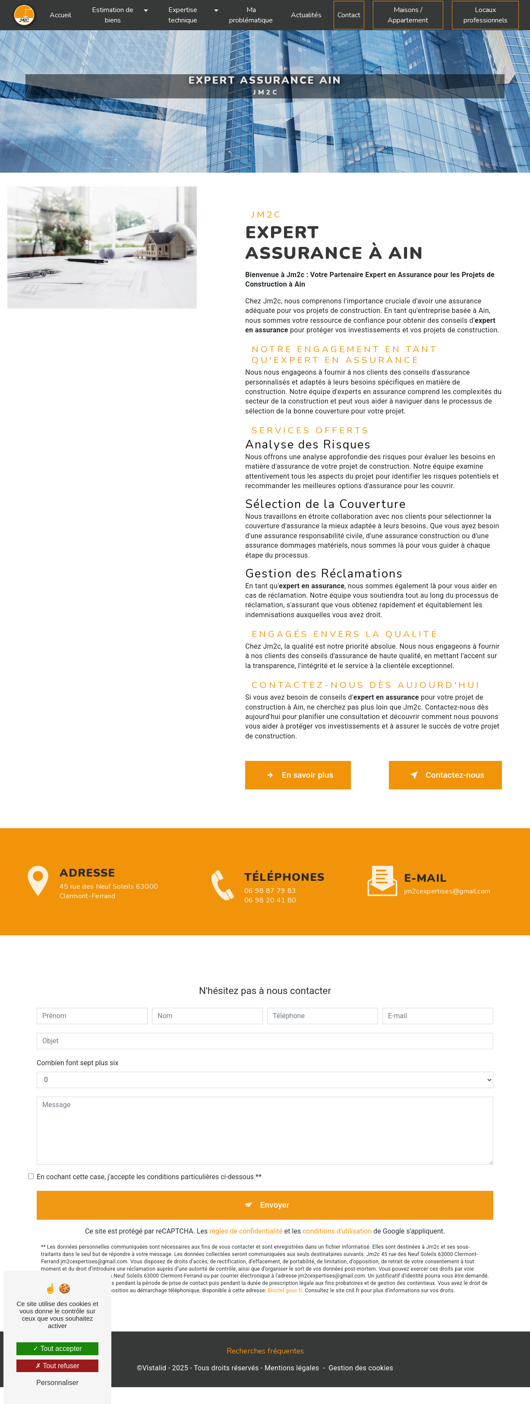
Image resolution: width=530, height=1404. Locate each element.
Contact (349, 15)
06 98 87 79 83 (270, 901)
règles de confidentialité (246, 1221)
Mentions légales (292, 1368)
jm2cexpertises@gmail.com (447, 880)
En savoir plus (298, 775)
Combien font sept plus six (77, 1052)
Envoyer (275, 1194)
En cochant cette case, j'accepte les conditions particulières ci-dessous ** (149, 1166)
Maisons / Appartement (408, 15)
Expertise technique (182, 15)
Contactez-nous (445, 775)
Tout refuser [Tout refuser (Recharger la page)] (57, 1365)
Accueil (60, 15)
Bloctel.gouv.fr (285, 1280)
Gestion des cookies (360, 1368)
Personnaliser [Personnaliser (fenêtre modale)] (57, 1382)
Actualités (306, 15)
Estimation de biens (112, 15)
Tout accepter (57, 1348)
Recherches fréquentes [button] (265, 1351)
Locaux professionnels (486, 15)
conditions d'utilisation (337, 1221)
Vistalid (154, 1368)
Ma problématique (251, 15)
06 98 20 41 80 (270, 910)
